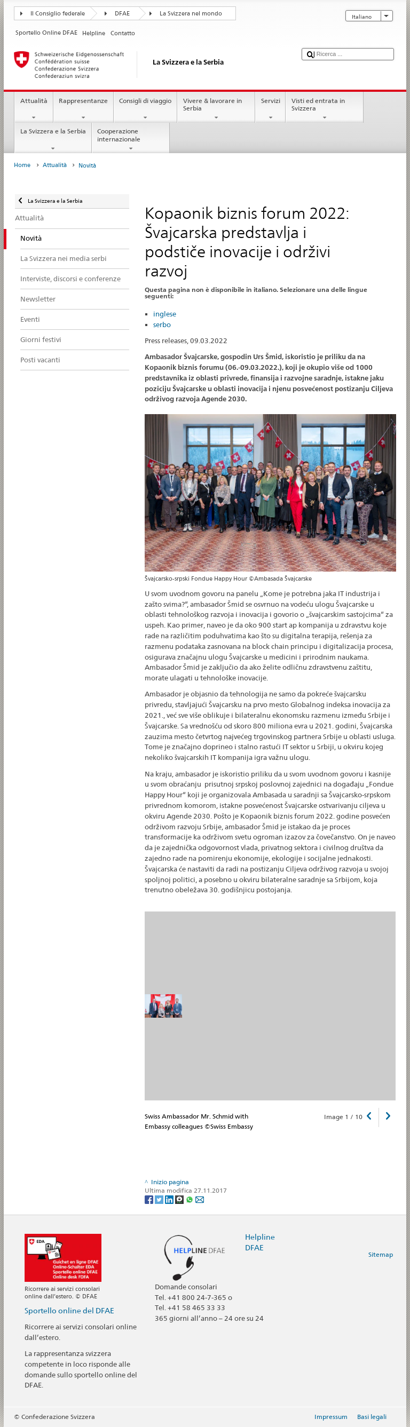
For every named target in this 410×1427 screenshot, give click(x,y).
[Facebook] (150, 1199)
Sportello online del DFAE (69, 1310)
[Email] (199, 1199)
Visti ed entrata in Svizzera (324, 109)
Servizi (270, 109)
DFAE (122, 13)
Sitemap (380, 1254)
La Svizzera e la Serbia (53, 140)
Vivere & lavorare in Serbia (216, 109)
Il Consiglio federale (57, 13)
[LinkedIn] (170, 1199)
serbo (162, 324)
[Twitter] (160, 1199)
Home (22, 165)
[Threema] (180, 1199)
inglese (164, 314)
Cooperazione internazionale (130, 140)
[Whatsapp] (190, 1199)
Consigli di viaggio (145, 109)
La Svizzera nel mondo (191, 13)
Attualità (33, 109)
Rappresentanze (83, 109)
